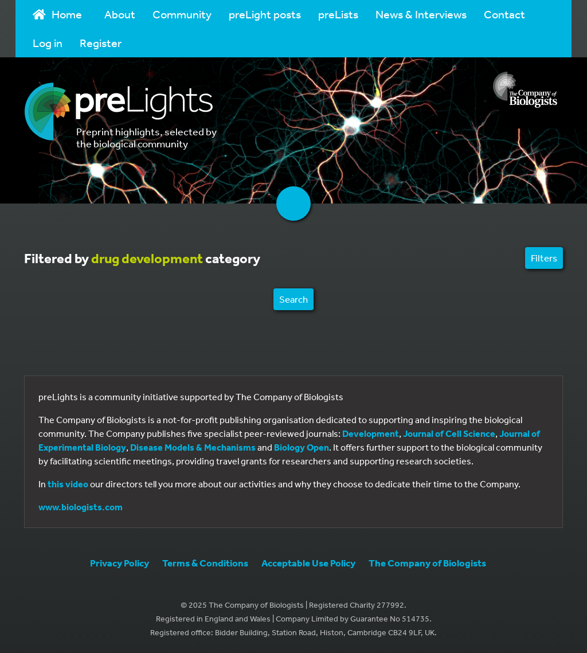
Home (57, 14)
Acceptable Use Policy (308, 563)
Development (370, 433)
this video (68, 484)
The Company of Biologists (427, 563)
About (119, 14)
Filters (544, 258)
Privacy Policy (119, 563)
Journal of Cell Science (449, 433)
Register (101, 42)
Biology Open (301, 447)
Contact (504, 14)
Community (182, 14)
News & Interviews (421, 14)
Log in (47, 42)
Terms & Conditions (205, 563)
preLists (338, 14)
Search (293, 299)
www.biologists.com (80, 507)
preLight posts (265, 14)
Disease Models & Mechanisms (193, 447)
